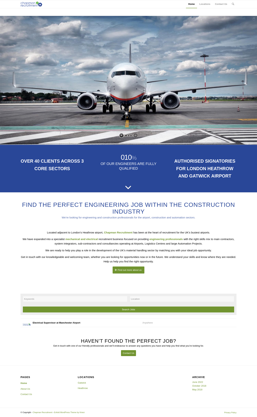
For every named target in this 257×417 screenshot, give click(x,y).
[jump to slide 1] (126, 135)
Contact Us (26, 394)
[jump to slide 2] (128, 135)
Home (24, 383)
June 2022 (197, 382)
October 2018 (199, 385)
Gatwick (82, 382)
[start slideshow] (121, 135)
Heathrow (83, 388)
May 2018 (197, 389)
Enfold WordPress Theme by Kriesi (69, 412)
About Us (25, 389)
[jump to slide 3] (131, 135)
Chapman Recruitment (42, 412)
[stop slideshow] (135, 135)
